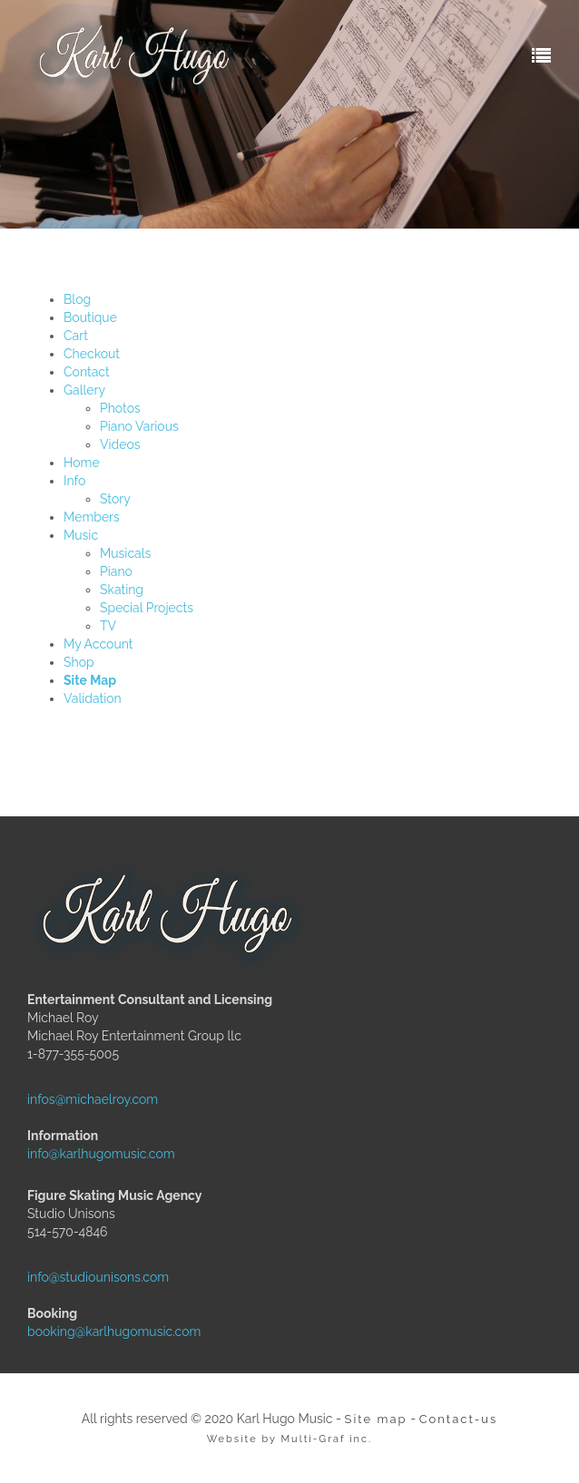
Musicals (125, 553)
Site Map (90, 680)
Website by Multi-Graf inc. (289, 1439)
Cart (76, 335)
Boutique (90, 317)
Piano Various (139, 426)
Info (74, 480)
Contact (87, 372)
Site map (376, 1419)
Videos (120, 444)
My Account (98, 644)
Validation (93, 698)
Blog (77, 299)
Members (92, 517)
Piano (116, 571)
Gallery (84, 390)
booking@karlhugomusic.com (77, 1331)
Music (81, 535)
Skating (121, 589)
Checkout (92, 353)
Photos (120, 408)
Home (82, 462)
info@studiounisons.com (77, 1277)
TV (108, 626)
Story (115, 499)
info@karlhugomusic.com (77, 1153)
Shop (79, 662)
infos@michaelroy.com (77, 1099)
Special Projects (146, 607)
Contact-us (458, 1419)
